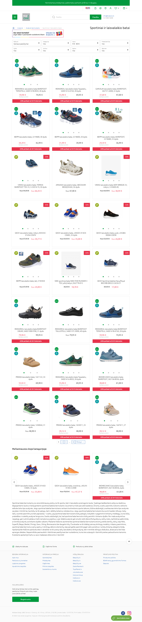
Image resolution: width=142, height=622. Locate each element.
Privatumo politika (109, 558)
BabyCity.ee (77, 563)
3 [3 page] (65, 442)
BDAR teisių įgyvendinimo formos (114, 560)
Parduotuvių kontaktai (19, 560)
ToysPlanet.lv (77, 569)
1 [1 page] (58, 442)
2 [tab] (30, 84)
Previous (14, 482)
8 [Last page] (73, 442)
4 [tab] (78, 84)
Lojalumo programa (18, 563)
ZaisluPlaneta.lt (78, 566)
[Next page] (80, 442)
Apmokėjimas (47, 558)
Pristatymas (46, 560)
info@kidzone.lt (108, 16)
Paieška (95, 17)
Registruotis (26, 599)
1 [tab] (24, 84)
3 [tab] (37, 84)
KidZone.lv (76, 578)
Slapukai (106, 563)
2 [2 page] (62, 442)
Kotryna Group (78, 575)
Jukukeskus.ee (78, 572)
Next (127, 482)
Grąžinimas (46, 563)
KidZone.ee (77, 581)
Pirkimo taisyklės (48, 566)
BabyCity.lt (76, 558)
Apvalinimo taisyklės (19, 566)
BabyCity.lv (76, 560)
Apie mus (15, 558)
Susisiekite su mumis (49, 569)
